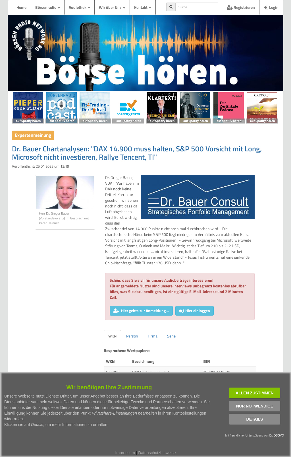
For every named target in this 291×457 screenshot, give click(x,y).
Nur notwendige (254, 406)
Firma (152, 336)
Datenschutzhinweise (157, 452)
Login (271, 7)
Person (132, 336)
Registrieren (241, 7)
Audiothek (79, 7)
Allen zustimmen (255, 393)
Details (254, 419)
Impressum (125, 452)
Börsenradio (47, 7)
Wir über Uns (112, 7)
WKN (112, 336)
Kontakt (142, 7)
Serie (171, 336)
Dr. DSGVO (276, 435)
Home (21, 7)
